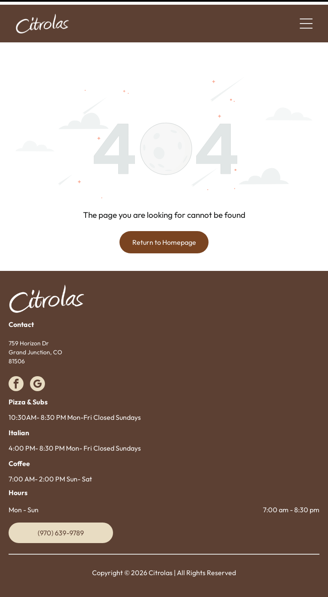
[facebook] (16, 363)
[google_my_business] (37, 363)
